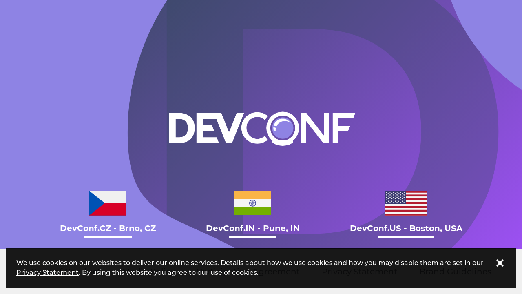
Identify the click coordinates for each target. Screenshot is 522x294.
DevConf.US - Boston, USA (406, 212)
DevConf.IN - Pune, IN (253, 212)
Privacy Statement (47, 272)
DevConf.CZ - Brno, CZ (108, 212)
